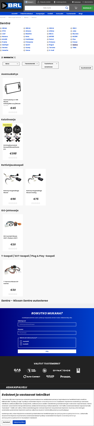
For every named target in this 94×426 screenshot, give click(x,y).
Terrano (52, 45)
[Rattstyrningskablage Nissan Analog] (35, 190)
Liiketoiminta (88, 2)
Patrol (51, 37)
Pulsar (75, 39)
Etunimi (20, 327)
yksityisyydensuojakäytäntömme (68, 414)
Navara (5, 34)
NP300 (51, 34)
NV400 (4, 37)
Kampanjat (40, 14)
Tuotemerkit (71, 14)
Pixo (74, 37)
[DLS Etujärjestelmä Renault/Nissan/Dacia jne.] (13, 145)
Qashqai (5, 42)
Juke (74, 28)
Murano (75, 31)
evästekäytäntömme (49, 401)
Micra (51, 31)
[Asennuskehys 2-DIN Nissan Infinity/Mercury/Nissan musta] (13, 100)
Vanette (5, 48)
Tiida (74, 45)
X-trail (51, 48)
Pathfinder (30, 37)
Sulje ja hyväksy (19, 422)
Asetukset (6, 422)
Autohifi (14, 14)
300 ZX (51, 26)
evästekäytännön (68, 416)
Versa (28, 48)
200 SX (28, 26)
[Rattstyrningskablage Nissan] (13, 190)
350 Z (74, 26)
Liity (47, 349)
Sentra (75, 42)
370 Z (4, 28)
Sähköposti (22, 318)
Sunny (28, 45)
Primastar (29, 39)
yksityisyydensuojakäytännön (12, 418)
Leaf (3, 31)
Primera (52, 39)
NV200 (75, 34)
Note (27, 34)
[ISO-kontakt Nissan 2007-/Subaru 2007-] (13, 236)
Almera (28, 28)
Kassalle (88, 8)
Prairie (4, 39)
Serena (4, 45)
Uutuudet (59, 14)
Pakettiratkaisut (27, 14)
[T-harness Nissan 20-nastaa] (13, 281)
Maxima (29, 31)
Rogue (51, 42)
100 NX (4, 26)
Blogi (80, 14)
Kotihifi (50, 14)
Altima (51, 28)
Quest (28, 42)
